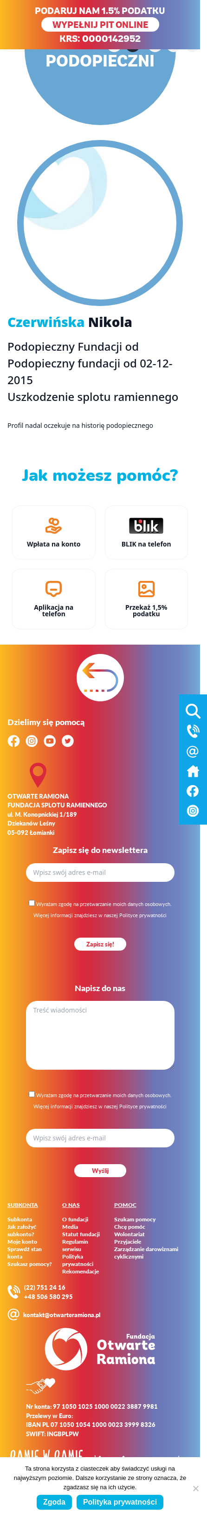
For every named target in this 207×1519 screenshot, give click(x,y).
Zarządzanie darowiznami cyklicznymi (146, 1253)
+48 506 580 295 (48, 1296)
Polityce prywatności (143, 915)
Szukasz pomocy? (29, 1264)
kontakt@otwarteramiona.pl (61, 1314)
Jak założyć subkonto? (21, 1230)
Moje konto (22, 1242)
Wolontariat (129, 1234)
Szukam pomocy (134, 1219)
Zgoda (54, 1502)
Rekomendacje (80, 1271)
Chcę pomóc (129, 1227)
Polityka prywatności (77, 1260)
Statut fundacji (81, 1234)
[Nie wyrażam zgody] (195, 1488)
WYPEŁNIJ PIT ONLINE (100, 24)
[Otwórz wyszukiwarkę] (193, 709)
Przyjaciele (127, 1242)
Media (70, 1227)
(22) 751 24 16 (44, 1287)
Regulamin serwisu (75, 1245)
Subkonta (19, 1219)
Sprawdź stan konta (24, 1253)
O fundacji (75, 1219)
